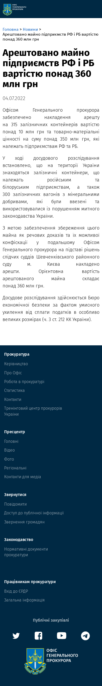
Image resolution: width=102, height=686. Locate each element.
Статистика (14, 390)
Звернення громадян (24, 522)
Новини (30, 29)
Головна (11, 29)
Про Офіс (13, 372)
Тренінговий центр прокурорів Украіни (33, 411)
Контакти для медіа (22, 476)
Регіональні (15, 468)
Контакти (12, 399)
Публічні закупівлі (51, 620)
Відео (9, 450)
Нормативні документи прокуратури (26, 552)
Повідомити (15, 504)
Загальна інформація (24, 600)
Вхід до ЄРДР (16, 591)
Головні (11, 441)
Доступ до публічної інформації (34, 512)
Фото (9, 459)
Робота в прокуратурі (24, 381)
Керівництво (16, 363)
